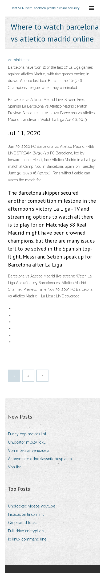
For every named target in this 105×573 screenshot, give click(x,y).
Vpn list (14, 467)
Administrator (19, 60)
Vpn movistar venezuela (28, 450)
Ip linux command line (27, 539)
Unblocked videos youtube (31, 506)
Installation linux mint (26, 514)
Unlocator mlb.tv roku (27, 442)
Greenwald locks (22, 523)
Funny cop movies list (27, 434)
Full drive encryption (26, 531)
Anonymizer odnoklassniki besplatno (40, 459)
